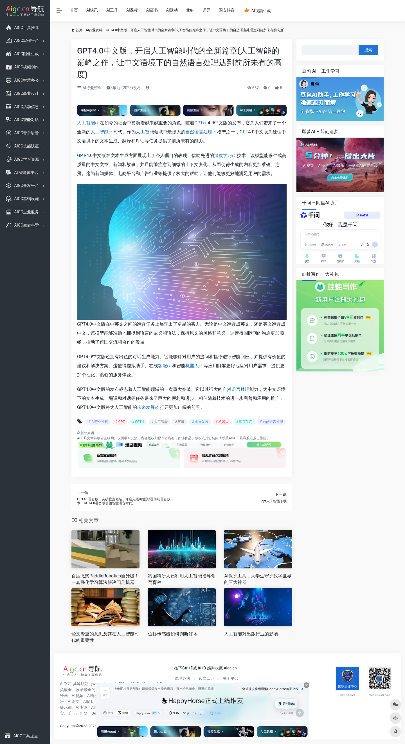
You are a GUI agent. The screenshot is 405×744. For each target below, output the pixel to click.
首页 (74, 10)
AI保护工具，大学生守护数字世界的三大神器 (257, 579)
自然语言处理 (198, 132)
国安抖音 (227, 10)
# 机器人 (222, 422)
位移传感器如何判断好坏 (172, 634)
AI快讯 (92, 10)
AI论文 (73, 701)
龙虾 (190, 10)
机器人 (192, 365)
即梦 (83, 713)
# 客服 (179, 422)
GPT (198, 123)
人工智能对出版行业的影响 (251, 634)
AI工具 (112, 10)
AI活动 (172, 10)
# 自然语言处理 (271, 422)
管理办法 (182, 678)
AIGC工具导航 (239, 438)
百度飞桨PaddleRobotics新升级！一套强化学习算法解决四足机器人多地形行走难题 (105, 579)
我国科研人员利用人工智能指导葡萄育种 (181, 579)
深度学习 (223, 155)
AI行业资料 (94, 30)
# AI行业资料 (98, 422)
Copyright (68, 726)
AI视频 (77, 695)
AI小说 (81, 707)
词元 (206, 10)
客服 (162, 365)
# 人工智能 (159, 422)
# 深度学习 (244, 422)
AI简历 (89, 701)
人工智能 (86, 123)
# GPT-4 (138, 422)
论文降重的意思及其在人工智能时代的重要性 (105, 637)
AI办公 (93, 695)
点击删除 (260, 438)
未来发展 (146, 407)
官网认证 (206, 678)
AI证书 (152, 10)
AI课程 (132, 10)
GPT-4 (83, 155)
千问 (72, 713)
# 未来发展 (200, 422)
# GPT (120, 422)
